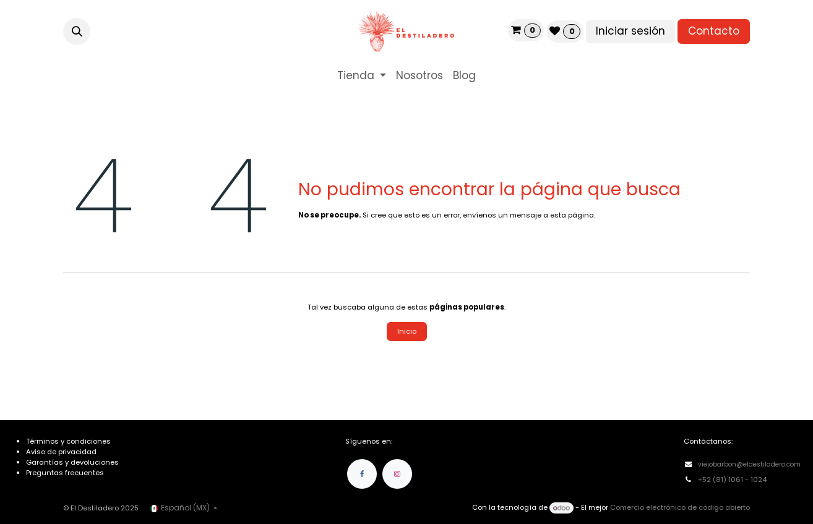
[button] (76, 31)
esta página (572, 215)
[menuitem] (361, 76)
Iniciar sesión (630, 30)
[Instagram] (397, 474)
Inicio (406, 331)
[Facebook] (362, 474)
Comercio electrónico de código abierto (680, 508)
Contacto (713, 30)
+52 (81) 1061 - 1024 (733, 479)
